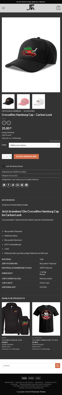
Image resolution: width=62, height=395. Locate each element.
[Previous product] (9, 123)
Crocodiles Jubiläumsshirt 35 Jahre (45, 340)
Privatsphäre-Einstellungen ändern (35, 384)
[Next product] (4, 123)
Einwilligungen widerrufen (31, 388)
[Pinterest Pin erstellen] (22, 185)
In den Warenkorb (26, 156)
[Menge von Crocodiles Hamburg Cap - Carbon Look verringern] (3, 156)
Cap (13, 179)
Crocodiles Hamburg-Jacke (12, 340)
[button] (3, 8)
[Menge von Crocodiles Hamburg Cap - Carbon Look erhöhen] (10, 156)
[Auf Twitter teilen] (13, 185)
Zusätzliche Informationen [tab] (15, 205)
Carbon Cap (19, 179)
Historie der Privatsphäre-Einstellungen (31, 386)
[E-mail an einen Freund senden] (18, 185)
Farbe (4, 145)
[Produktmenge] (7, 156)
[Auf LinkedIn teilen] (26, 185)
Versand (8, 135)
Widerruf (39, 382)
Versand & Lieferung (24, 382)
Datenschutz (51, 382)
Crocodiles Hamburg (11, 111)
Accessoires (29, 111)
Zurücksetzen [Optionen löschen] (55, 141)
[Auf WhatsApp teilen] (4, 185)
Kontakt (14, 384)
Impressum (9, 382)
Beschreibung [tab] (8, 200)
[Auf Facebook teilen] (9, 185)
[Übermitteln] (57, 365)
